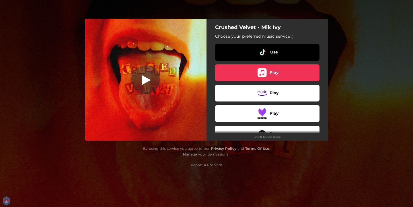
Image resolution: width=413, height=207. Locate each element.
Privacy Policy (223, 148)
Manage (190, 154)
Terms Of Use (257, 148)
